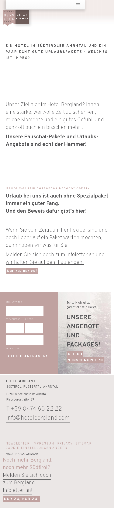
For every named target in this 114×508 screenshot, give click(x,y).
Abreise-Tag (13, 348)
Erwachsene (13, 319)
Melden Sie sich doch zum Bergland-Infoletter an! (27, 483)
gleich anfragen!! (28, 356)
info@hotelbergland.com (38, 418)
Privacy (65, 444)
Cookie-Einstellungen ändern (37, 448)
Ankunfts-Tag (14, 302)
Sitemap (83, 444)
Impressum (43, 444)
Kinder (29, 319)
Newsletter (18, 444)
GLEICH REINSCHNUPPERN (85, 357)
